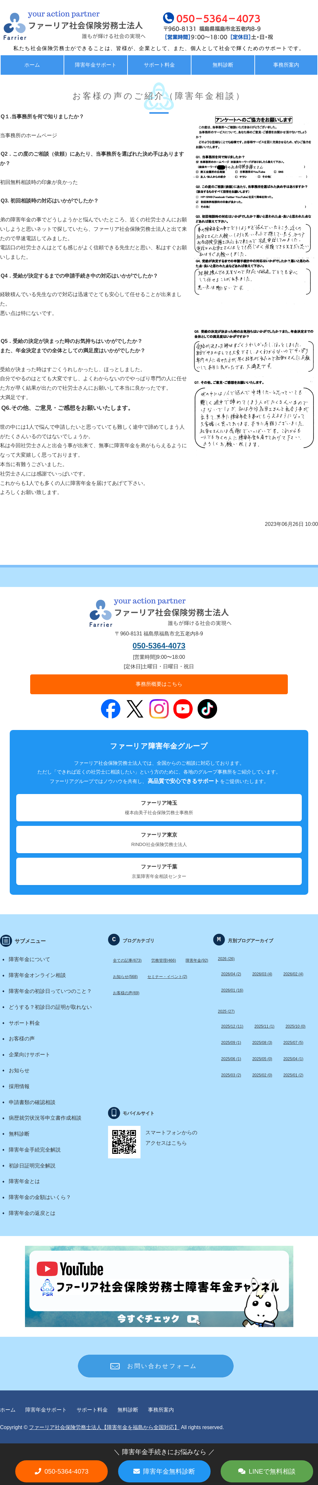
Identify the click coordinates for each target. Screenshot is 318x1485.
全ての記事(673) (127, 960)
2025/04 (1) (293, 1059)
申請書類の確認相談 (32, 1102)
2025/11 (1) (264, 1026)
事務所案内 (161, 1410)
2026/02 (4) (293, 974)
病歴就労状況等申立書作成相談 (45, 1118)
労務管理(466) (163, 960)
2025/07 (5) (293, 1042)
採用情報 (19, 1086)
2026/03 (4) (262, 974)
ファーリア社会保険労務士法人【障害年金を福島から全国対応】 (104, 1427)
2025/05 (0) (262, 1059)
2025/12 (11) (232, 1026)
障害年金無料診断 (169, 1471)
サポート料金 (159, 65)
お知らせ (19, 1070)
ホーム (32, 65)
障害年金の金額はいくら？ (40, 1197)
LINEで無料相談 (272, 1471)
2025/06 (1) (231, 1059)
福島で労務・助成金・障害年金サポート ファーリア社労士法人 (60, 26)
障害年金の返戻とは (32, 1213)
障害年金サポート (95, 65)
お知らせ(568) (125, 976)
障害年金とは (24, 1181)
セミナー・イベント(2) (167, 976)
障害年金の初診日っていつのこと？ (50, 991)
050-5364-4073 (159, 645)
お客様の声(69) (126, 993)
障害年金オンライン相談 (37, 975)
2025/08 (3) (262, 1042)
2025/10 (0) (295, 1026)
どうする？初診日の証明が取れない (50, 1007)
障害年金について (29, 959)
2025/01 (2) (293, 1075)
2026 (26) (226, 959)
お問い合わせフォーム (162, 1366)
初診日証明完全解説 (32, 1165)
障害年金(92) (197, 960)
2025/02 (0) (262, 1075)
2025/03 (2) (231, 1075)
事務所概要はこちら (159, 684)
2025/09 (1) (231, 1042)
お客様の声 (22, 1038)
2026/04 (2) (231, 974)
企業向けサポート (29, 1054)
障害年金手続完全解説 (35, 1150)
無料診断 (223, 65)
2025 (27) (226, 1011)
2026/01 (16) (232, 990)
